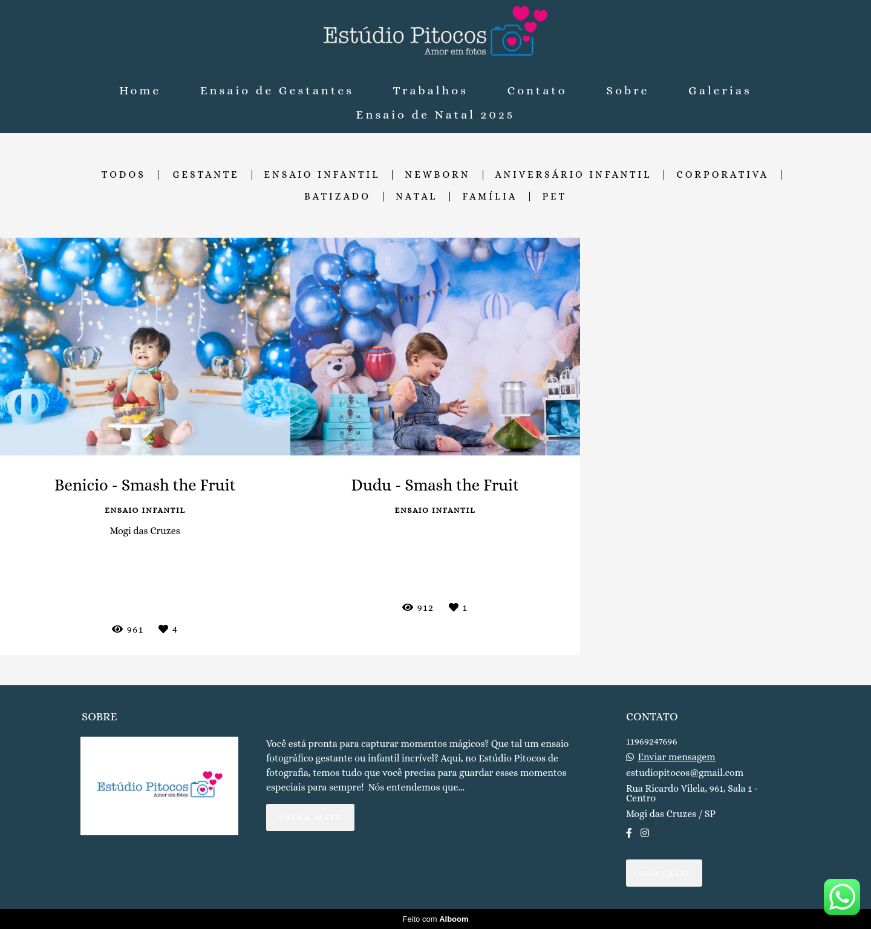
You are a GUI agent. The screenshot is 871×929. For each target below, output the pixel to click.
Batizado (337, 196)
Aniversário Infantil (573, 175)
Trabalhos (430, 90)
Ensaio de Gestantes (277, 90)
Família (489, 196)
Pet (554, 196)
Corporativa (722, 175)
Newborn (437, 175)
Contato (537, 90)
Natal (416, 196)
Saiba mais (310, 817)
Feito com (435, 919)
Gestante (206, 175)
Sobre (627, 90)
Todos (124, 175)
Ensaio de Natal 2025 (435, 115)
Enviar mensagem (677, 757)
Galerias (720, 90)
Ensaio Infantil (322, 175)
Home (140, 90)
